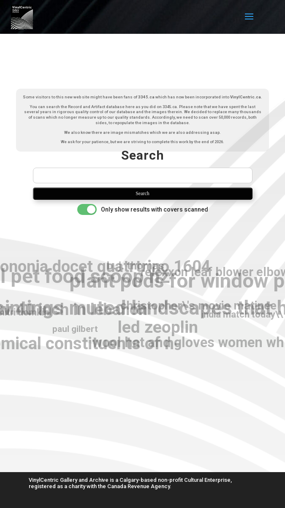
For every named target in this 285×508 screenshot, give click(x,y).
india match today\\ (242, 315)
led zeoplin (158, 327)
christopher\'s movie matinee (198, 305)
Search (142, 193)
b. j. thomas (135, 266)
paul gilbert (75, 329)
